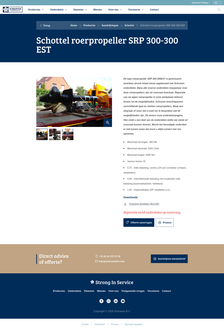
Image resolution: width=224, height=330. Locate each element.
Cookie (85, 324)
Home (73, 25)
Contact (166, 291)
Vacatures (153, 291)
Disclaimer (99, 324)
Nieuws (101, 291)
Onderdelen (74, 291)
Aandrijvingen (110, 25)
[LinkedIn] (115, 301)
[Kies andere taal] (217, 2)
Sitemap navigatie (133, 324)
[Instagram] (108, 301)
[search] (219, 9)
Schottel (129, 25)
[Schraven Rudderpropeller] (13, 9)
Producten (89, 25)
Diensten (89, 291)
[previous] (39, 102)
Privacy (114, 324)
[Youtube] (123, 301)
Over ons (113, 291)
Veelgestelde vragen (133, 291)
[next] (108, 102)
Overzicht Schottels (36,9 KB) (141, 204)
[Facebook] (101, 301)
